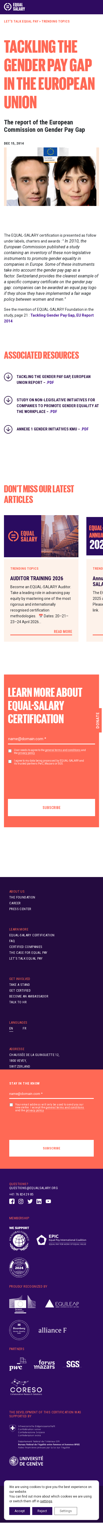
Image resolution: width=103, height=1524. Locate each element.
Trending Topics (55, 21)
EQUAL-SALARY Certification (31, 935)
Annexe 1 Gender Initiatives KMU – (53, 429)
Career (15, 903)
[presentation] (48, 780)
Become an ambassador (28, 996)
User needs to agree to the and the (50, 752)
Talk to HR (18, 1002)
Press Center (20, 909)
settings (46, 1501)
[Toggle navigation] (95, 7)
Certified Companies (26, 947)
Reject (42, 1511)
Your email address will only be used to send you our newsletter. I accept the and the (49, 1107)
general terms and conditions (63, 750)
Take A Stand (19, 985)
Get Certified (20, 990)
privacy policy (26, 753)
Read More (63, 632)
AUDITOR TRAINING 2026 (36, 578)
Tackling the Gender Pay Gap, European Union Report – (54, 378)
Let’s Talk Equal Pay (21, 21)
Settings (66, 1511)
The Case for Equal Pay (28, 953)
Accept (20, 1511)
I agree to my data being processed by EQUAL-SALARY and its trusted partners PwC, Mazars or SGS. (49, 762)
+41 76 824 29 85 (21, 1194)
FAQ (12, 941)
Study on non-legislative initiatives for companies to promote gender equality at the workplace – (58, 401)
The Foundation (22, 897)
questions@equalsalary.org (33, 1188)
